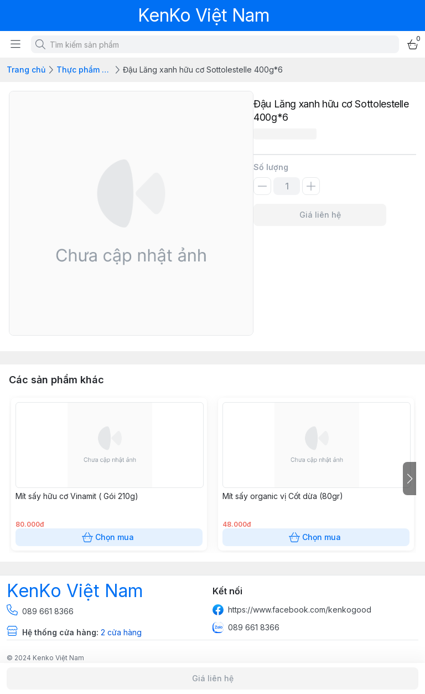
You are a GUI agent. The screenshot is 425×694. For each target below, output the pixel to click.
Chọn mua (109, 537)
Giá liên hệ (319, 215)
